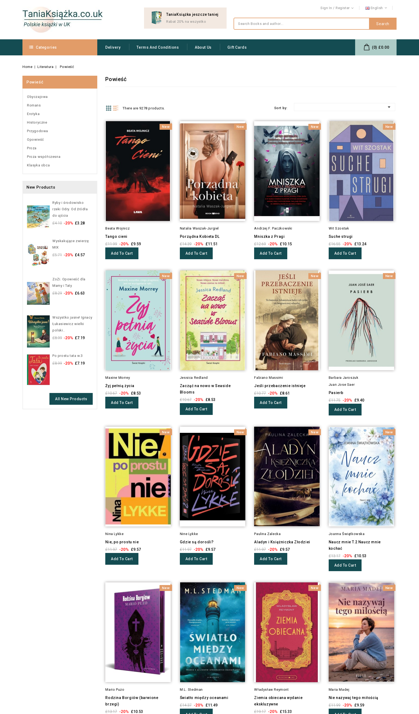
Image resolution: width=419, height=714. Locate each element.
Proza (32, 148)
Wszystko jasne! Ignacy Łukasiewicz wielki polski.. (72, 323)
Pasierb (336, 393)
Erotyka (33, 114)
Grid (108, 108)
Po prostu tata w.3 (67, 356)
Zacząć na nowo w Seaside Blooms (205, 389)
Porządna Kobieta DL (199, 236)
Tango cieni (116, 236)
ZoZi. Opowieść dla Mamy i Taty (69, 282)
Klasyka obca (38, 165)
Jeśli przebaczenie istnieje (279, 386)
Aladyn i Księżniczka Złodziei (282, 542)
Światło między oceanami (204, 698)
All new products (71, 399)
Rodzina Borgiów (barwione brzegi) (131, 701)
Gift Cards (237, 47)
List (116, 108)
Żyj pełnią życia (119, 386)
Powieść (34, 82)
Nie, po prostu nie (122, 542)
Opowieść (35, 140)
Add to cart (122, 253)
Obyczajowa (37, 97)
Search (382, 24)
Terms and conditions (158, 47)
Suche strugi (341, 236)
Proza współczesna (43, 157)
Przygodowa (37, 131)
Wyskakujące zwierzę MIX (70, 244)
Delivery (113, 47)
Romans (34, 105)
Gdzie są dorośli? (197, 542)
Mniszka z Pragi (269, 236)
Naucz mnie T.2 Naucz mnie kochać (355, 545)
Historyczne (37, 122)
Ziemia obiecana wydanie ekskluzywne (278, 701)
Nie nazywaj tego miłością (353, 698)
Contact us (387, 8)
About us (203, 47)
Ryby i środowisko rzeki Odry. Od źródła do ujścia (70, 209)
